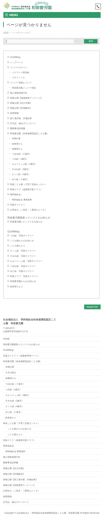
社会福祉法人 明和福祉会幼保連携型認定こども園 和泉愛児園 (48, 513)
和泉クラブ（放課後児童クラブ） (26, 189)
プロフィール (18, 77)
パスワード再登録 (20, 72)
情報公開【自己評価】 (21, 103)
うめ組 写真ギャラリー (22, 235)
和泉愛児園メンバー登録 (24, 88)
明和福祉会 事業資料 (22, 199)
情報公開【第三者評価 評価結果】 (20, 479)
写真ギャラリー (17, 205)
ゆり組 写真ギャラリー (22, 271)
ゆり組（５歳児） (20, 179)
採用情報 (14, 113)
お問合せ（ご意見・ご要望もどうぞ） (28, 210)
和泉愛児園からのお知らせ (23, 281)
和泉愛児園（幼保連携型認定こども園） (30, 133)
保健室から (17, 149)
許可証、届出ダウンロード (23, 123)
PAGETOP (92, 307)
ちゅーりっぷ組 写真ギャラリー (26, 261)
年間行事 (16, 138)
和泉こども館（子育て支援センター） (28, 184)
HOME (6, 339)
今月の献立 (10, 372)
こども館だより (17, 245)
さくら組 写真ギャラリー (23, 251)
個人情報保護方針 (18, 93)
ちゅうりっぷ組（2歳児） (24, 164)
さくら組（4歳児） (21, 174)
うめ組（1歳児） (20, 159)
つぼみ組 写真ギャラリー (23, 266)
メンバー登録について (21, 82)
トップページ (16, 62)
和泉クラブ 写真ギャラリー (24, 276)
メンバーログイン (18, 67)
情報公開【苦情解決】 (21, 108)
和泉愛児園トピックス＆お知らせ (26, 221)
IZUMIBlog (15, 57)
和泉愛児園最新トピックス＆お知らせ (28, 217)
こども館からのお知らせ (22, 240)
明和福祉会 (15, 194)
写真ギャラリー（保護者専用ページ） (21, 356)
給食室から (17, 144)
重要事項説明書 (17, 128)
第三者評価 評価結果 (21, 118)
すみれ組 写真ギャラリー (23, 256)
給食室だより (16, 286)
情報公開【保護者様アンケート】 (26, 98)
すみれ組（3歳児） (21, 169)
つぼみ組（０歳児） (21, 154)
